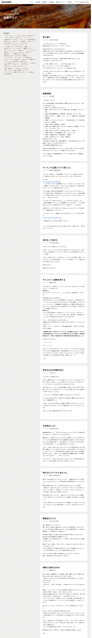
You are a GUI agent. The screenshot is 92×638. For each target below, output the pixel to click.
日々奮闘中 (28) (25, 55)
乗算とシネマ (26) (31, 41)
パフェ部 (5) (6, 59)
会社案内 (38, 2)
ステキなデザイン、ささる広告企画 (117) (19, 41)
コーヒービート (53, 372)
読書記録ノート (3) (27, 46)
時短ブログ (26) (23, 61)
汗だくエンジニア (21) (22, 39)
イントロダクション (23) (8, 44)
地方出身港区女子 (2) (8, 39)
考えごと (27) (14, 50)
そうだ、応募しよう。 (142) (9, 46)
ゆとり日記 (52, 96)
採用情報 (51, 2)
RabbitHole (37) (21, 52)
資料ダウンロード (60, 2)
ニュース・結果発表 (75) (30, 72)
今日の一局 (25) (18, 55)
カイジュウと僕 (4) (24, 68)
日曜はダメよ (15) (7, 64)
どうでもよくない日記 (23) (9, 37)
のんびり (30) (33, 50)
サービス (31, 2)
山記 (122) (15, 39)
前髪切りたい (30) (7, 41)
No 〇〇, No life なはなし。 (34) (10, 57)
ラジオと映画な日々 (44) (27, 57)
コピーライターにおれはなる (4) (22, 43)
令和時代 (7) (6, 52)
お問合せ (69, 2)
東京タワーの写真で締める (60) (28, 35)
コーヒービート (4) (27, 37)
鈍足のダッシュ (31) (19, 37)
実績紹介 (44, 2)
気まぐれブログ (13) (24, 64)
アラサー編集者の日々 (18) (16, 54)
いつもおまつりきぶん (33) (9, 35)
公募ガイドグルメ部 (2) (8, 70)
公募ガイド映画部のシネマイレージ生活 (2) (12, 68)
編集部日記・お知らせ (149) (19, 72)
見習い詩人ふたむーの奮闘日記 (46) (28, 59)
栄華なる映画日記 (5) (31, 39)
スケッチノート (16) (7, 61)
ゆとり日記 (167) (18, 35)
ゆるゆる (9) (19, 57)
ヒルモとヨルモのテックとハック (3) (19, 66)
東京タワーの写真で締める (55, 170)
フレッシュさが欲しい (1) (17, 48)
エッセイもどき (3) (13, 52)
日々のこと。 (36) (23, 44)
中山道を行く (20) (21, 50)
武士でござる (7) (7, 50)
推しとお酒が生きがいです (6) (9, 43)
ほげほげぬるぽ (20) (19, 46)
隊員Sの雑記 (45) (16, 61)
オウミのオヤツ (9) (7, 66)
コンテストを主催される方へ (82, 2)
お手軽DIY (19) (28, 52)
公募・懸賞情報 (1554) (8, 73)
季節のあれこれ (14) (7, 48)
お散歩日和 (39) (7, 54)
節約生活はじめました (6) (8, 55)
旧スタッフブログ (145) (8, 72)
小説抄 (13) (16, 44)
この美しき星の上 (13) (24, 63)
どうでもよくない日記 (54, 242)
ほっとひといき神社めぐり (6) (15, 59)
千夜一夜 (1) (24, 54)
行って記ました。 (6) (16, 64)
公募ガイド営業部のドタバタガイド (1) (21, 70)
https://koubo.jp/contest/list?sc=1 (52, 217)
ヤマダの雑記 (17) (33, 63)
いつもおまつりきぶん (54, 39)
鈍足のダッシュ (53, 282)
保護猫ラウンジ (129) (27, 48)
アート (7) (27, 50)
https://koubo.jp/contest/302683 (52, 181)
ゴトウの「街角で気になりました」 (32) (11, 63)
